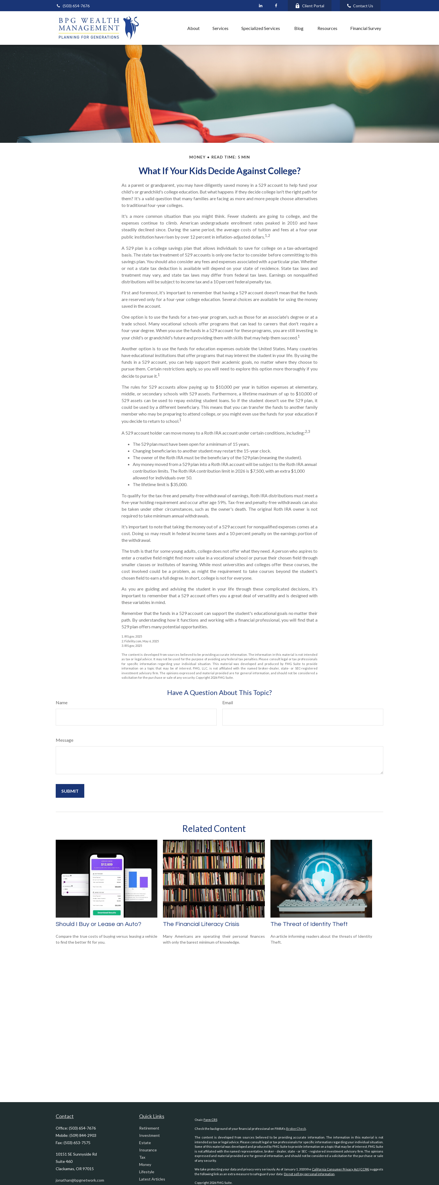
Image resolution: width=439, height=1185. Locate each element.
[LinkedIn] (260, 5)
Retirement (149, 1128)
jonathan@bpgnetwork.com (80, 1180)
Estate (145, 1142)
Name (61, 702)
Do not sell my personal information (309, 1174)
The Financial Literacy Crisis (201, 924)
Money (145, 1164)
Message (64, 740)
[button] (168, 28)
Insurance (148, 1149)
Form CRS (210, 1119)
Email (227, 702)
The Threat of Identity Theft (309, 924)
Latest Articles (152, 1179)
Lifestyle (146, 1171)
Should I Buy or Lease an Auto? (98, 924)
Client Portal (309, 5)
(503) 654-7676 (73, 5)
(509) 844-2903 (82, 1135)
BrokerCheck (296, 1128)
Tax (142, 1157)
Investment (149, 1135)
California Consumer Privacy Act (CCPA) (340, 1169)
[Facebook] (276, 5)
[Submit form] (70, 791)
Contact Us (360, 5)
